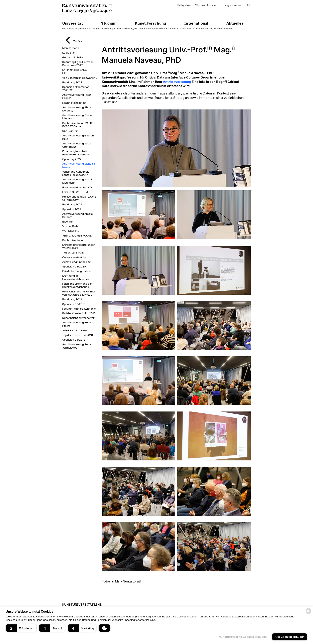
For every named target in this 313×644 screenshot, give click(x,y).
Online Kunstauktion (74, 257)
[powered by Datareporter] (308, 613)
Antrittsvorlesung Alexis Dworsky (77, 109)
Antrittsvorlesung (177, 81)
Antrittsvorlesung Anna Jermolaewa (76, 346)
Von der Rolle (70, 226)
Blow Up (67, 221)
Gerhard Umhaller (73, 57)
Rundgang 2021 (72, 204)
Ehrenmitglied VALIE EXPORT (74, 72)
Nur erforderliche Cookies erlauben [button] (243, 636)
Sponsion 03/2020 (74, 266)
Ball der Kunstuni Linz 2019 (78, 313)
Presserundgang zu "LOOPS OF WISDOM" (79, 198)
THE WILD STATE (73, 252)
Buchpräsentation (73, 240)
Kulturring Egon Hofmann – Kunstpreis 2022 (79, 64)
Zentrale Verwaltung (102, 28)
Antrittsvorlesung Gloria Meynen (77, 117)
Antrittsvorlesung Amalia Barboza (77, 216)
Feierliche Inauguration (76, 271)
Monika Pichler (71, 48)
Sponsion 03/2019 (73, 339)
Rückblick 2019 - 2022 (180, 28)
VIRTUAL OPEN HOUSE (77, 235)
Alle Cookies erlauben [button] (289, 636)
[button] (21, 628)
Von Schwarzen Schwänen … (79, 78)
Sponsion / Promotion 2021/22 (75, 89)
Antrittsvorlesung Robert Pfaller (77, 324)
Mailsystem (184, 5)
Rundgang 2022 (72, 82)
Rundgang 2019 (72, 299)
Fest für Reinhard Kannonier (79, 308)
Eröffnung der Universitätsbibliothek (75, 277)
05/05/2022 (70, 131)
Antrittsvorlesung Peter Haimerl (76, 96)
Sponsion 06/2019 (73, 304)
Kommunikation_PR (126, 28)
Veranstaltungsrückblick (152, 28)
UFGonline (199, 5)
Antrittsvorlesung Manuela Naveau (213, 28)
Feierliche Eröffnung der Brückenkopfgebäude (77, 285)
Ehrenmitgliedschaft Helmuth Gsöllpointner (76, 153)
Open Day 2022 (71, 159)
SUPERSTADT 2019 (74, 330)
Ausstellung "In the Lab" (76, 262)
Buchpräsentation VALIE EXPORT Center (77, 125)
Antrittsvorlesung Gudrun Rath (78, 137)
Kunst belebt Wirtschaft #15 (79, 318)
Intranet (212, 5)
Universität (68, 28)
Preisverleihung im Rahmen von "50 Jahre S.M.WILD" (79, 293)
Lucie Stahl (69, 52)
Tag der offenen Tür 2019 (77, 335)
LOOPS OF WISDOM (75, 192)
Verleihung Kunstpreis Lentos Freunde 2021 (75, 173)
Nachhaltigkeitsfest (74, 102)
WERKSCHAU (70, 231)
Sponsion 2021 (71, 209)
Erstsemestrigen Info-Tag (77, 187)
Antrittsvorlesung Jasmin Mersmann (77, 181)
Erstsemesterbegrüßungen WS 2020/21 (78, 246)
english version (233, 5)
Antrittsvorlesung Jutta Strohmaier (76, 145)
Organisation (81, 28)
